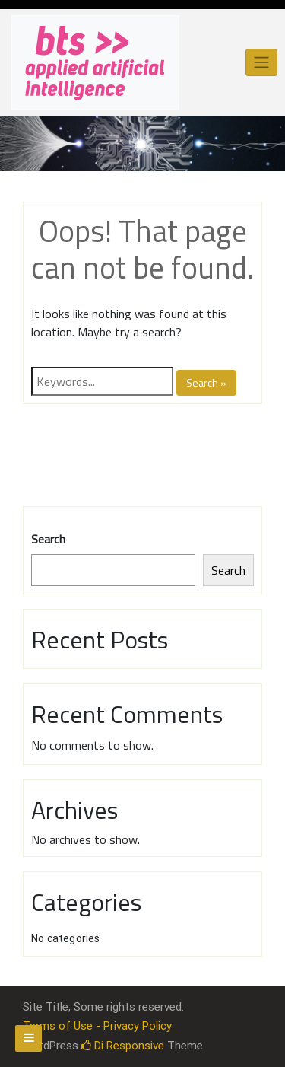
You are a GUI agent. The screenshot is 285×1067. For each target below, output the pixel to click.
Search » (206, 382)
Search (48, 539)
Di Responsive (122, 1046)
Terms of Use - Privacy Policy (97, 1026)
